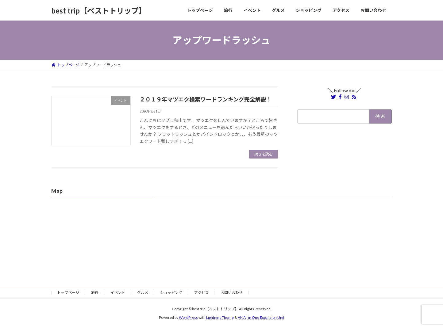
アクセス (201, 292)
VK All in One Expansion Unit (261, 317)
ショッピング (171, 292)
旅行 (94, 292)
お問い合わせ (232, 292)
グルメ (142, 292)
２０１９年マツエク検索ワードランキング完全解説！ (206, 99)
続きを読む (263, 154)
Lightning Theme (220, 317)
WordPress (188, 317)
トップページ (68, 292)
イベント (117, 292)
